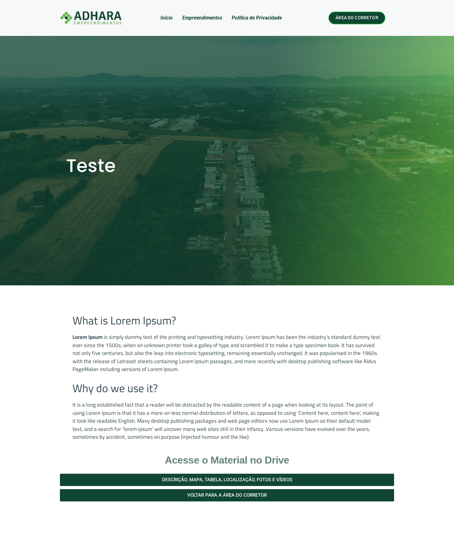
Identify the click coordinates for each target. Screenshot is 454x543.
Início (166, 18)
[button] (227, 480)
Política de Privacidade (257, 18)
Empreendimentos (202, 18)
